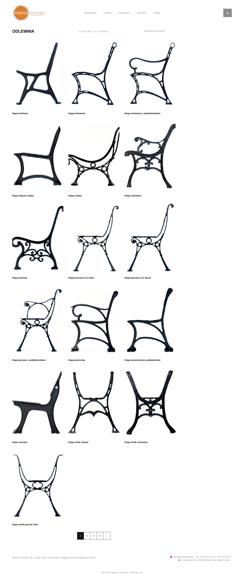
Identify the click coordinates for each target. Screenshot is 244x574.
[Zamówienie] (158, 31)
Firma (157, 13)
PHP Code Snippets (109, 572)
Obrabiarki (90, 13)
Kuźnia (107, 13)
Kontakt (141, 13)
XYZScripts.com (136, 572)
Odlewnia (124, 13)
